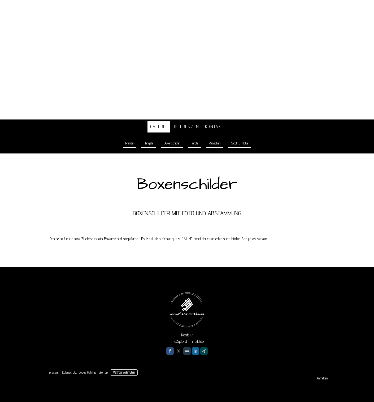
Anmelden (322, 378)
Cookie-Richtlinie (87, 372)
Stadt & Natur (240, 143)
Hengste (148, 143)
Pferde (129, 143)
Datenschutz (69, 372)
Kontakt (214, 126)
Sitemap (103, 372)
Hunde (194, 143)
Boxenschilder (172, 143)
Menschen (214, 143)
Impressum (53, 372)
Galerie (158, 126)
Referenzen (186, 126)
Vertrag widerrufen (124, 372)
